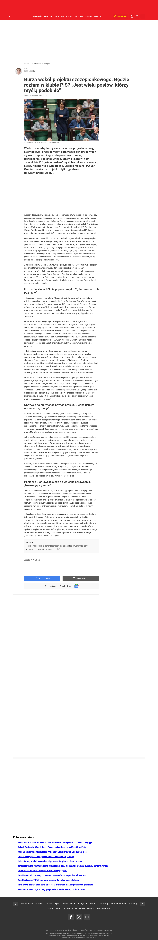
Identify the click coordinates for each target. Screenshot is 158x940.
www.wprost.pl (82, 937)
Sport (57, 903)
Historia (93, 903)
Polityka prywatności (103, 908)
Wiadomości (37, 16)
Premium (97, 16)
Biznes (56, 16)
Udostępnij (44, 578)
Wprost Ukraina (118, 903)
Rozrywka (79, 16)
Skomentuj (82, 578)
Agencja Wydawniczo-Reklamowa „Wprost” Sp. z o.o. (74, 930)
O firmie (50, 908)
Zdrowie (69, 16)
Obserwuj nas (58, 586)
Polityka (48, 16)
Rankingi (104, 903)
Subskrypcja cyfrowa (70, 908)
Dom (62, 16)
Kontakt (58, 908)
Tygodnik (88, 16)
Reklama (82, 908)
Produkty (133, 903)
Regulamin (90, 908)
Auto (65, 903)
